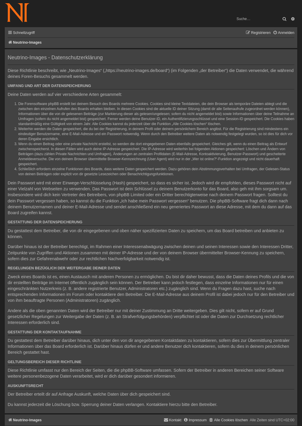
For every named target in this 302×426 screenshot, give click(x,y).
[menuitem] (283, 33)
